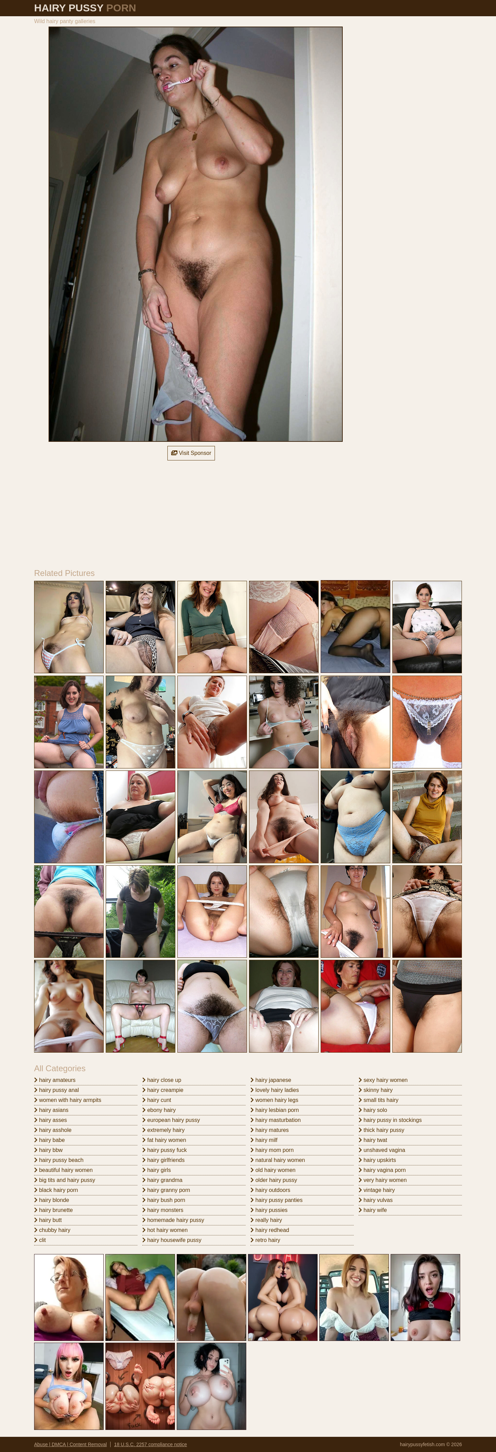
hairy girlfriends (163, 1160)
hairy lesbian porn (274, 1110)
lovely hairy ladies (274, 1090)
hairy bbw (48, 1150)
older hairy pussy (273, 1180)
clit (40, 1240)
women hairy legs (274, 1100)
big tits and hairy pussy (64, 1180)
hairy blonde (51, 1200)
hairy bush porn (163, 1200)
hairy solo (373, 1110)
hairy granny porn (166, 1190)
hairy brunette (53, 1210)
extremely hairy (163, 1130)
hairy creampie (162, 1090)
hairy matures (269, 1130)
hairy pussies (269, 1210)
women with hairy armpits (67, 1100)
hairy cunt (156, 1100)
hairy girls (156, 1170)
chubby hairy (52, 1230)
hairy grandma (162, 1180)
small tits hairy (379, 1100)
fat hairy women (164, 1140)
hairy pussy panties (276, 1200)
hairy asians (51, 1110)
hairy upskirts (377, 1160)
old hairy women (273, 1170)
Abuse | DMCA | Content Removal (70, 1444)
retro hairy (265, 1240)
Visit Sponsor (191, 453)
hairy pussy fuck (164, 1150)
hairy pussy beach (58, 1160)
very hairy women (383, 1180)
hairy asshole (53, 1130)
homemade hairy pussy (173, 1220)
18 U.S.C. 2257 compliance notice (150, 1444)
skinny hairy (376, 1090)
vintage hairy (377, 1190)
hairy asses (50, 1120)
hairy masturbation (275, 1120)
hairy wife (373, 1210)
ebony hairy (159, 1110)
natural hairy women (277, 1160)
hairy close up (161, 1080)
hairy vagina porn (382, 1170)
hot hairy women (165, 1230)
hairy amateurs (54, 1080)
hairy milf (263, 1140)
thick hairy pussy (381, 1130)
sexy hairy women (383, 1080)
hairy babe (49, 1140)
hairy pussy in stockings (390, 1120)
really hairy (266, 1220)
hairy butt (48, 1220)
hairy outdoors (270, 1190)
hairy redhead (269, 1230)
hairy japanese (270, 1080)
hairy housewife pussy (172, 1240)
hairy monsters (162, 1210)
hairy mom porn (272, 1150)
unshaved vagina (382, 1150)
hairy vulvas (376, 1200)
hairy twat (373, 1140)
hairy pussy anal (56, 1090)
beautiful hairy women (63, 1170)
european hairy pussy (171, 1120)
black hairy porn (56, 1190)
